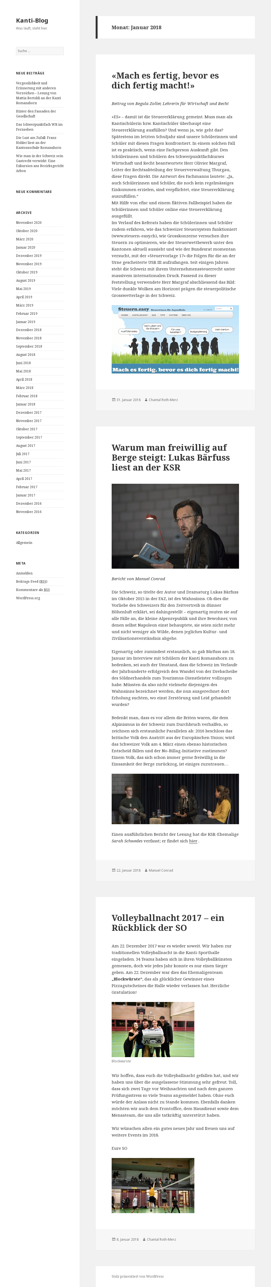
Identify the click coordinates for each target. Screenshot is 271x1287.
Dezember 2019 (29, 255)
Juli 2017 (22, 454)
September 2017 (29, 437)
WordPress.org (28, 598)
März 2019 (24, 305)
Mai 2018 (23, 371)
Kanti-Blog (32, 20)
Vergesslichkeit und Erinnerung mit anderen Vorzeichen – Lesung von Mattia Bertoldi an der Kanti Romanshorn (38, 93)
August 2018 (25, 354)
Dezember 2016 (29, 503)
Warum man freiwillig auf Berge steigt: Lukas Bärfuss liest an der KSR (171, 457)
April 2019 (24, 297)
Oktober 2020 (26, 231)
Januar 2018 (25, 404)
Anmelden (24, 573)
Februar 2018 (26, 396)
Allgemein (24, 542)
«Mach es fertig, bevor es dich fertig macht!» (165, 80)
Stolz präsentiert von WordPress (138, 1276)
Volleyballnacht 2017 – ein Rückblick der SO (168, 922)
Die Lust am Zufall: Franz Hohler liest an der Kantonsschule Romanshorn (38, 142)
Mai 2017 (23, 470)
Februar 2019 (26, 313)
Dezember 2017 (29, 412)
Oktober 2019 (26, 272)
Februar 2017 (26, 487)
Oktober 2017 (26, 429)
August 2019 (25, 280)
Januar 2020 (25, 247)
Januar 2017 (25, 495)
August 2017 (25, 445)
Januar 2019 (25, 321)
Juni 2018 (23, 363)
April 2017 (24, 478)
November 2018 (29, 338)
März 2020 (24, 239)
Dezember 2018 (29, 329)
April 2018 (24, 379)
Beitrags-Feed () (31, 581)
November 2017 (29, 420)
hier (193, 840)
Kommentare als (33, 589)
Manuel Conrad (161, 870)
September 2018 (29, 346)
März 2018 (24, 387)
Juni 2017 (23, 462)
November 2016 (29, 511)
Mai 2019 (23, 288)
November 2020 (29, 222)
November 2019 (29, 264)
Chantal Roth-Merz (163, 399)
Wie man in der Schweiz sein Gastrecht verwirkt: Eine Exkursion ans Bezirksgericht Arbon (40, 163)
